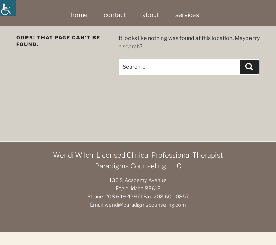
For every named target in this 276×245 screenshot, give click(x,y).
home (79, 14)
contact (115, 14)
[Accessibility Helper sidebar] (8, 8)
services (187, 14)
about (150, 14)
